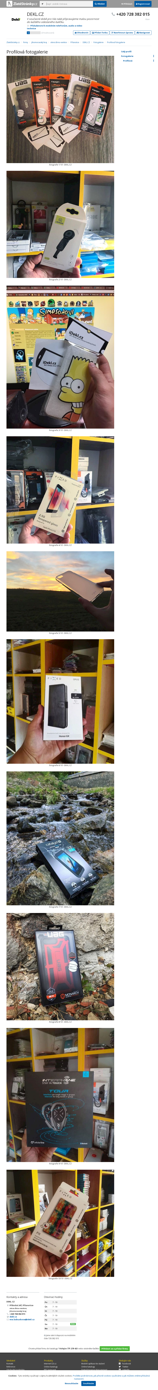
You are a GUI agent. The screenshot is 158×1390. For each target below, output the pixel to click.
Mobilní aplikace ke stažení (93, 1363)
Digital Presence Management (94, 1369)
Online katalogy (51, 1366)
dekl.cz (13, 1316)
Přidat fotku (100, 32)
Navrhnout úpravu (122, 32)
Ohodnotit (81, 32)
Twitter (123, 1366)
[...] (69, 4)
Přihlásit (126, 3)
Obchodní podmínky (15, 1369)
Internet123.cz (50, 1363)
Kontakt (9, 1363)
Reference (10, 1366)
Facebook (125, 1363)
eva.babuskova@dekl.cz (22, 1319)
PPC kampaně (50, 1369)
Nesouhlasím (71, 1383)
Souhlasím (88, 1383)
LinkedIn (124, 1369)
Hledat (100, 3)
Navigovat (143, 32)
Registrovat (143, 3)
